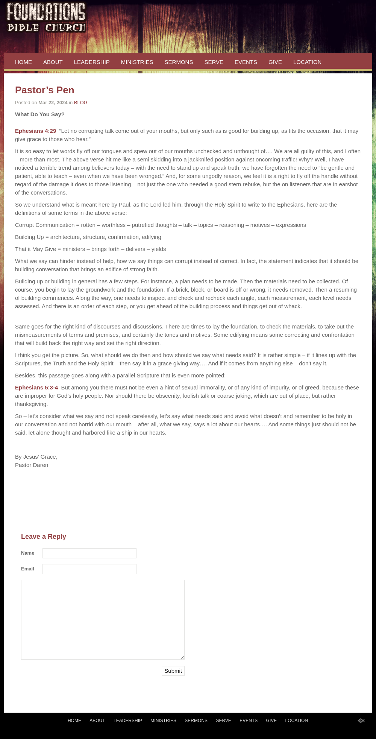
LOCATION (307, 62)
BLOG (81, 102)
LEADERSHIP (92, 62)
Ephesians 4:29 (35, 131)
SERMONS (179, 62)
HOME (23, 62)
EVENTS (246, 62)
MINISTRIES (137, 62)
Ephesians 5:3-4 (36, 387)
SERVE (213, 62)
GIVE (275, 62)
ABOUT (53, 62)
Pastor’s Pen (44, 90)
